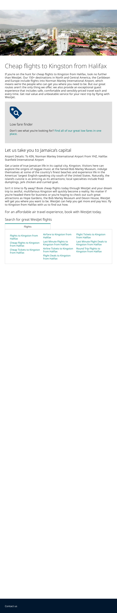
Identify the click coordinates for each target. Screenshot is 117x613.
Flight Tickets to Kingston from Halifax (90, 236)
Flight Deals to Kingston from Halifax (57, 257)
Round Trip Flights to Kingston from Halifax (89, 250)
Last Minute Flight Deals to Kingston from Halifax (91, 243)
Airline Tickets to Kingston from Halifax (58, 250)
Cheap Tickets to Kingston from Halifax (25, 251)
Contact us (11, 606)
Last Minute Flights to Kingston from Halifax (55, 243)
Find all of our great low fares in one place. (55, 132)
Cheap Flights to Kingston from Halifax (24, 244)
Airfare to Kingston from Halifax (57, 236)
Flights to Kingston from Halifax (24, 237)
